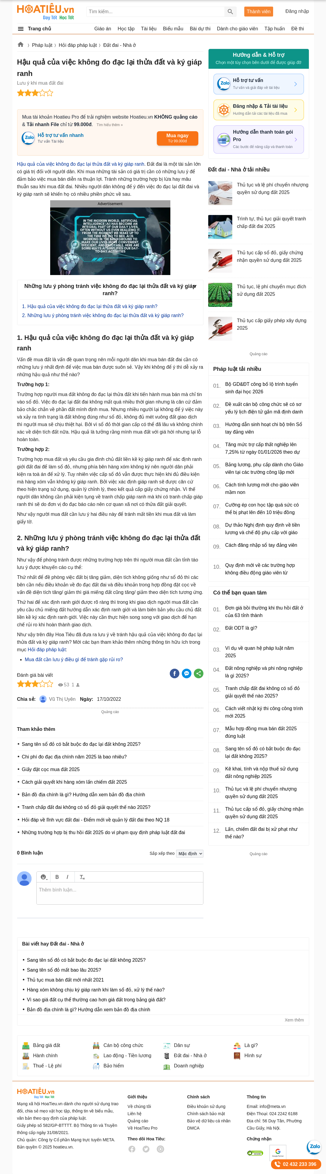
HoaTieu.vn (44, 1093)
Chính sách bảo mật (206, 1113)
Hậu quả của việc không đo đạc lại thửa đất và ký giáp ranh (81, 164)
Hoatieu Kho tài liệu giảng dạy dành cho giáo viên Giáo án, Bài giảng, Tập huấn (46, 11)
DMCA (193, 1128)
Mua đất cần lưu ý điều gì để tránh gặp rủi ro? (74, 659)
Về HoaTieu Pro (142, 1128)
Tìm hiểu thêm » (110, 125)
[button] (110, 240)
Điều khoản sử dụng (206, 1106)
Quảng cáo (138, 1120)
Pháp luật (42, 45)
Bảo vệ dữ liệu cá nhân (208, 1120)
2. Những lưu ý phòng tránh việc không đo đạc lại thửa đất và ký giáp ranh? (103, 315)
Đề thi (297, 28)
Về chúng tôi (139, 1106)
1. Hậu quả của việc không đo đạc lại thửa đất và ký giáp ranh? (90, 306)
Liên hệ (135, 1113)
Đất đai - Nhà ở (119, 45)
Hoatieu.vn (20, 45)
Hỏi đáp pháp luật (78, 45)
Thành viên (258, 11)
